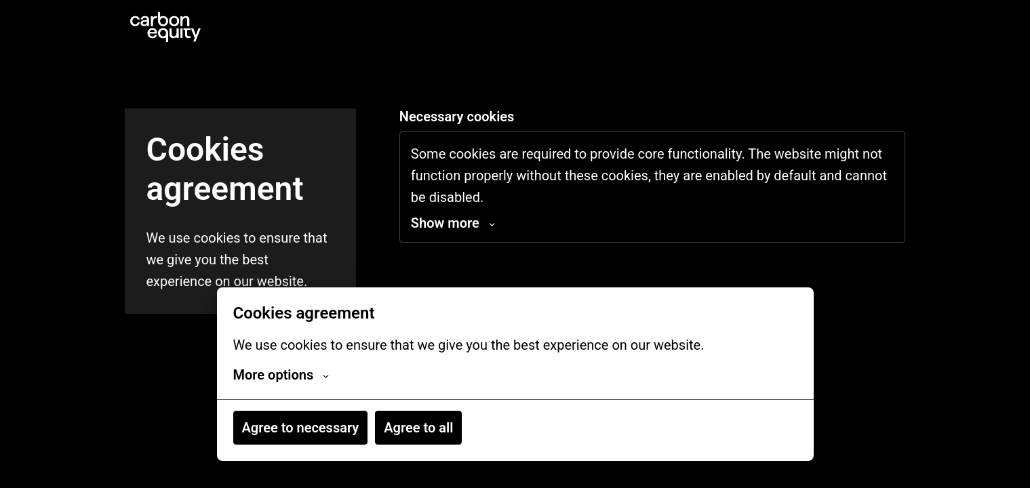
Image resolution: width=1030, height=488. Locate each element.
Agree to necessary (300, 428)
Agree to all (418, 428)
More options (281, 375)
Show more (453, 223)
